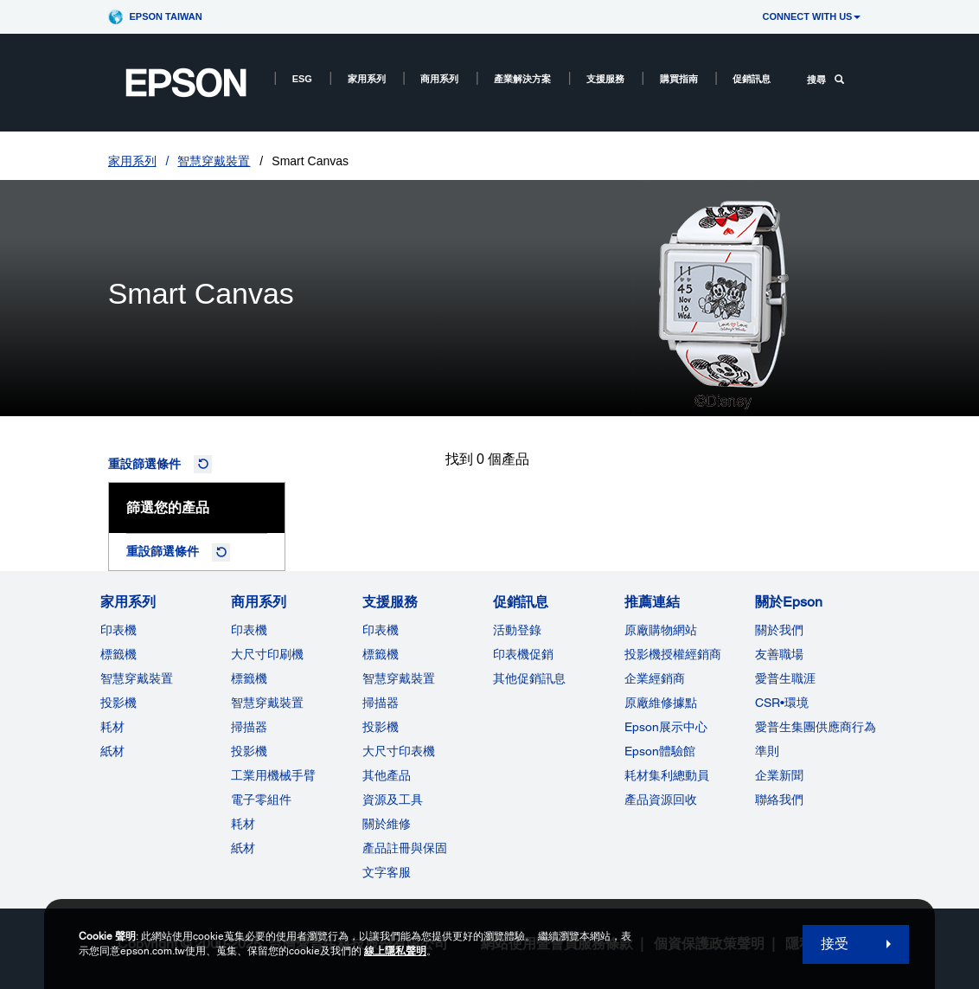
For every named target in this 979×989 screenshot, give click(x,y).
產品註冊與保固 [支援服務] (404, 848)
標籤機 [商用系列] (249, 678)
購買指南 (679, 79)
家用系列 (367, 79)
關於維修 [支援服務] (386, 824)
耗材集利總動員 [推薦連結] (666, 775)
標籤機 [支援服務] (380, 654)
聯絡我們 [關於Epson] (779, 799)
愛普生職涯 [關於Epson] (785, 678)
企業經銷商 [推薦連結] (654, 678)
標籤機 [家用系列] (118, 654)
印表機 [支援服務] (380, 630)
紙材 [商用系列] (243, 848)
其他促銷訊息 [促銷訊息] (529, 678)
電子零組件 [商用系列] (261, 799)
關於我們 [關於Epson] (779, 630)
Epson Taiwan (166, 16)
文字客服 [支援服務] (386, 872)
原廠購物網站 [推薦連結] (660, 630)
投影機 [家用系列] (118, 703)
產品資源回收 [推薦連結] (660, 799)
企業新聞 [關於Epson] (779, 775)
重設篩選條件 (144, 464)
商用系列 (439, 79)
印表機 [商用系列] (249, 630)
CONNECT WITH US (812, 16)
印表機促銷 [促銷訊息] (523, 654)
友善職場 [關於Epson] (779, 654)
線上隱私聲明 (395, 951)
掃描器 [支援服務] (380, 703)
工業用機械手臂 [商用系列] (273, 775)
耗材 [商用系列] (243, 824)
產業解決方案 (522, 79)
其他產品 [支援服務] (386, 775)
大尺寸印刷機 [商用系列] (267, 654)
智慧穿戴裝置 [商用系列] (267, 703)
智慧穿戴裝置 (213, 161)
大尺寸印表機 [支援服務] (398, 751)
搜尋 (825, 79)
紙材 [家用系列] (112, 751)
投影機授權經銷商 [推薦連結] (672, 654)
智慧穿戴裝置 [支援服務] (398, 678)
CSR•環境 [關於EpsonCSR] (782, 703)
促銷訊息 (752, 79)
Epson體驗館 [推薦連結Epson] (659, 751)
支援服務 (605, 79)
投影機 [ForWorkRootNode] (249, 751)
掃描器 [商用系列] (249, 727)
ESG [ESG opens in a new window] (302, 79)
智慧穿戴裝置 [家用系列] (136, 678)
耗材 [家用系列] (112, 727)
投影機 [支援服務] (380, 727)
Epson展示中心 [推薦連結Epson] (665, 727)
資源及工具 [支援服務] (392, 799)
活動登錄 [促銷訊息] (517, 630)
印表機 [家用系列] (118, 630)
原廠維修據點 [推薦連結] (660, 703)
